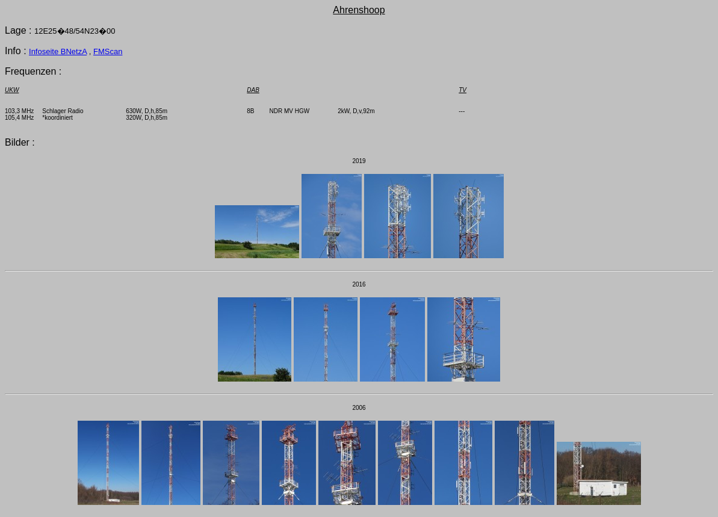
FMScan (107, 51)
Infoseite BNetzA (58, 51)
